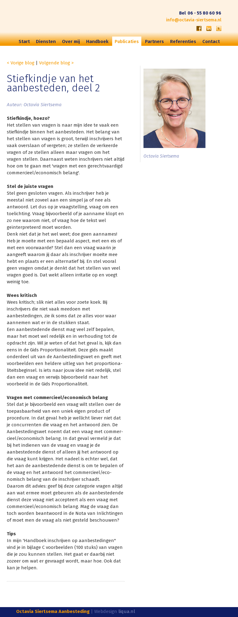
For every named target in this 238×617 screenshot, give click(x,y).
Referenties (183, 41)
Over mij (71, 41)
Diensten (46, 41)
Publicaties (127, 41)
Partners (154, 41)
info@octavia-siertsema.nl (193, 20)
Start (24, 41)
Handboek (97, 41)
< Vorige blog (20, 63)
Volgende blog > (56, 63)
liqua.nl (126, 611)
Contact (211, 41)
